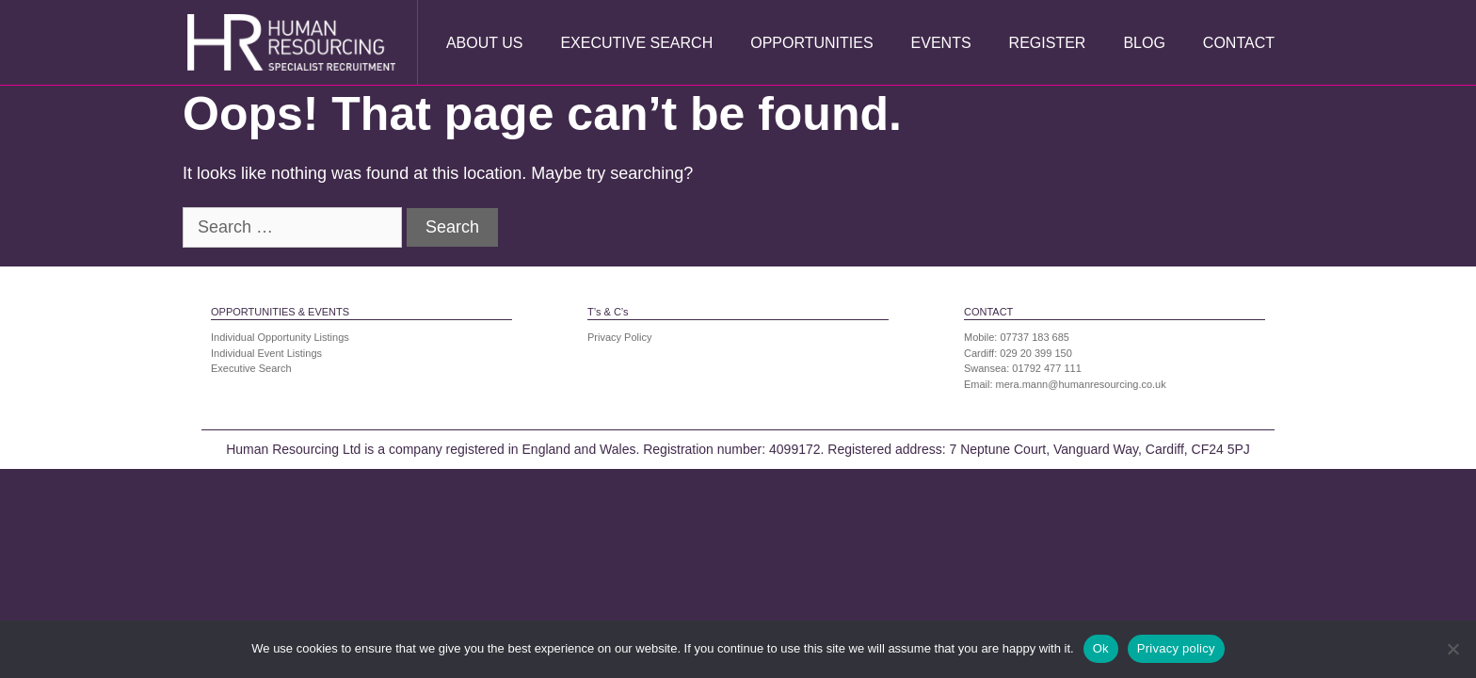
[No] (1452, 648)
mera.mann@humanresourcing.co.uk (1081, 384)
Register (1047, 43)
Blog (1143, 43)
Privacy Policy (619, 337)
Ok (1101, 648)
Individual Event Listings (266, 353)
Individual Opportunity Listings (280, 337)
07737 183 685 (1035, 337)
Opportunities (811, 43)
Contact (1239, 43)
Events (941, 43)
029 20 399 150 (1035, 353)
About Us (484, 43)
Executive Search (636, 43)
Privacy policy (1176, 648)
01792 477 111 (1046, 368)
